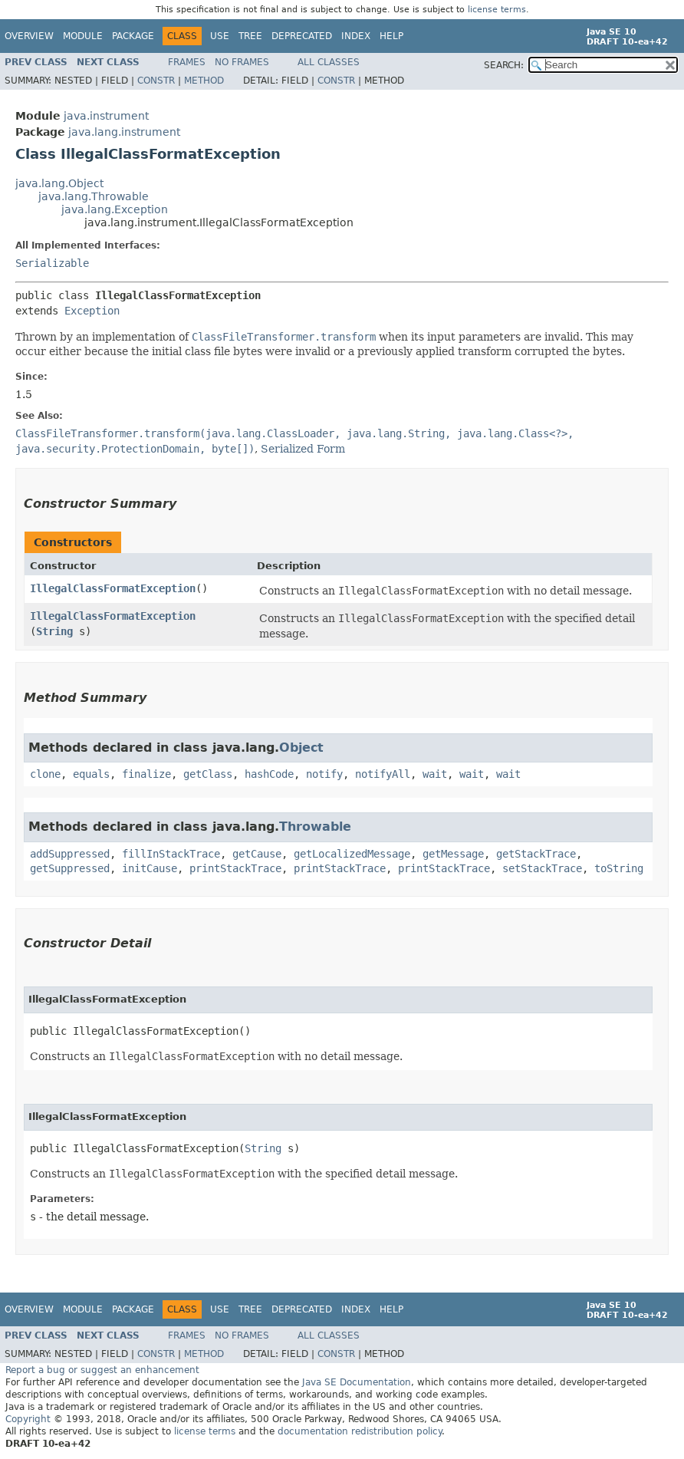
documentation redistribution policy (360, 1431)
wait (435, 774)
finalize (146, 774)
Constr (156, 80)
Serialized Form (303, 449)
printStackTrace (235, 868)
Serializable (52, 263)
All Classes (329, 62)
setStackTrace (542, 868)
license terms (497, 10)
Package (133, 36)
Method (204, 80)
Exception (92, 311)
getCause (256, 854)
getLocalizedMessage (352, 854)
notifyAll (382, 774)
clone (45, 774)
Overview (29, 36)
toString (618, 868)
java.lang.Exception (114, 209)
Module (83, 36)
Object (301, 747)
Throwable (315, 826)
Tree (250, 36)
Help (391, 36)
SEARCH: (504, 65)
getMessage (453, 854)
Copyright (28, 1419)
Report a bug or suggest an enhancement (102, 1370)
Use (219, 36)
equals (91, 774)
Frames (187, 62)
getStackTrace (536, 854)
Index (355, 36)
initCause (149, 868)
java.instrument (106, 116)
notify (324, 774)
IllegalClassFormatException (113, 588)
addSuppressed (70, 854)
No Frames (242, 62)
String (54, 631)
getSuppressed (70, 868)
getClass (207, 774)
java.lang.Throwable (93, 196)
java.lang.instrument (124, 132)
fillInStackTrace (171, 854)
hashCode (269, 774)
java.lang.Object (59, 183)
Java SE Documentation (356, 1382)
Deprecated (301, 36)
